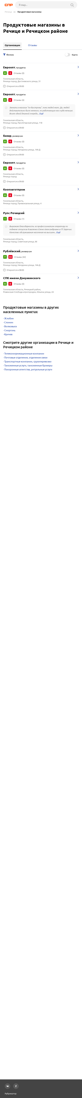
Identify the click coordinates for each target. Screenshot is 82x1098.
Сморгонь (9, 330)
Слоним (8, 322)
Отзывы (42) (20, 257)
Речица (8, 12)
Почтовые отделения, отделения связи (25, 357)
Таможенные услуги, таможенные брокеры (28, 365)
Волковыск (10, 326)
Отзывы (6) (19, 100)
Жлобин (9, 318)
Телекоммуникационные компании (24, 353)
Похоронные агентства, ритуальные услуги (28, 369)
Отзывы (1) (19, 219)
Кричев (8, 334)
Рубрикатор (10, 1093)
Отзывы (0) (19, 73)
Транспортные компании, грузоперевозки (27, 361)
